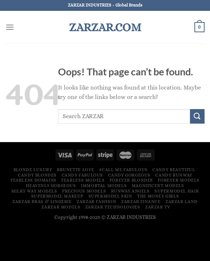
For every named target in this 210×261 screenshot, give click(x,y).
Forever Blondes (131, 180)
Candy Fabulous (82, 175)
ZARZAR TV (157, 207)
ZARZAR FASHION (96, 201)
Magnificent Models (158, 185)
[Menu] (9, 27)
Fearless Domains (34, 180)
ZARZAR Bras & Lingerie (41, 201)
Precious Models (84, 191)
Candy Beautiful (173, 169)
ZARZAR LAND (181, 201)
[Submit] (197, 116)
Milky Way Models (34, 191)
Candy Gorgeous (129, 175)
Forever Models (178, 180)
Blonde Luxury (32, 169)
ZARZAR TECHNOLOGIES (112, 207)
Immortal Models (104, 185)
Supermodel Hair (177, 191)
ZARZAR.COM (105, 27)
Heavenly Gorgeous (51, 185)
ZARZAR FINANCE (141, 201)
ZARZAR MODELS (60, 207)
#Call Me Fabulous (123, 169)
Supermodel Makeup (57, 196)
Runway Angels (130, 191)
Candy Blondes (37, 175)
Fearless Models (82, 180)
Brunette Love (75, 169)
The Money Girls (158, 196)
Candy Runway (173, 175)
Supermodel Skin (110, 196)
